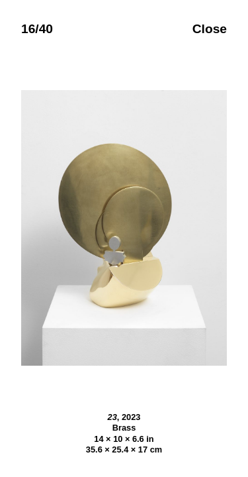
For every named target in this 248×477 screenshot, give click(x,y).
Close (209, 29)
